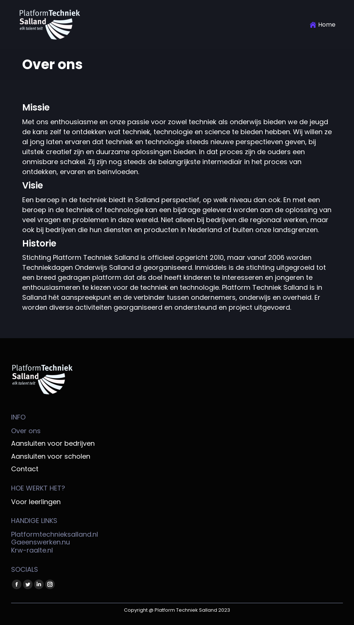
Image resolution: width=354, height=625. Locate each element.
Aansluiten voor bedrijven (53, 443)
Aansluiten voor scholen (50, 456)
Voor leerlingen (36, 502)
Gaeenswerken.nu (40, 542)
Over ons (26, 431)
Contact (24, 469)
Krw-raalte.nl (32, 550)
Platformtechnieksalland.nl (54, 534)
